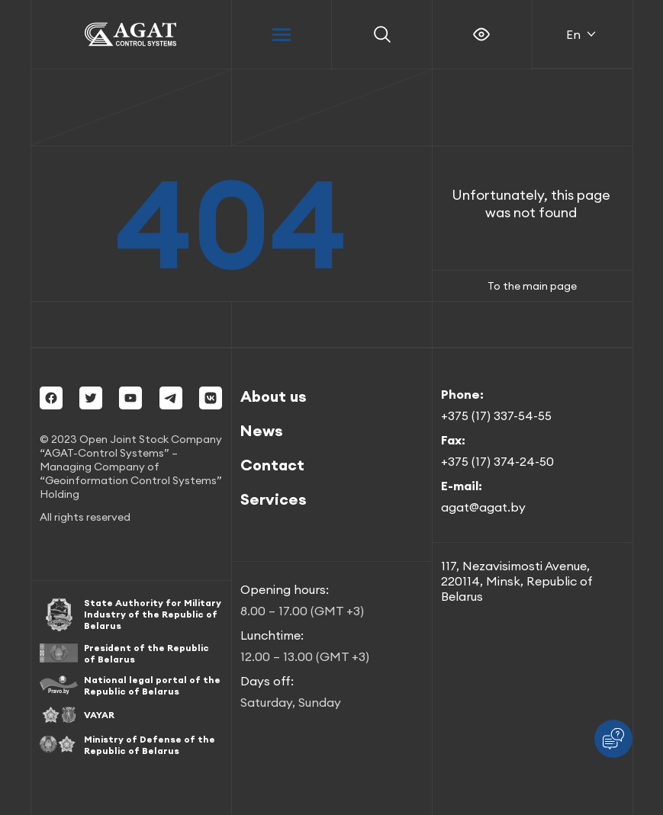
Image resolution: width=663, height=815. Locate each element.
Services (273, 499)
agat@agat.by (483, 507)
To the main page (532, 286)
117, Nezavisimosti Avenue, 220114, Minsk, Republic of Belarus (517, 581)
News (261, 430)
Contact (272, 464)
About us (273, 396)
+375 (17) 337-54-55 (496, 415)
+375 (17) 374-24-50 (497, 461)
